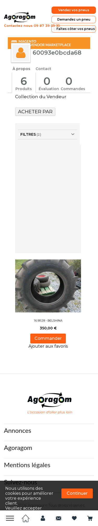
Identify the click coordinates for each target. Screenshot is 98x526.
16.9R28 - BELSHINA (48, 317)
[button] (48, 343)
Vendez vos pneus (78, 10)
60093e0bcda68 (57, 49)
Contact (43, 66)
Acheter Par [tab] (35, 108)
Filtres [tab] (28, 131)
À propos (21, 66)
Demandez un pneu (78, 18)
